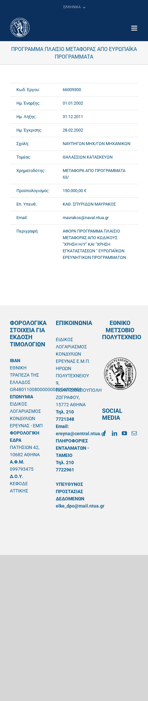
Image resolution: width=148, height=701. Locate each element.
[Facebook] (104, 433)
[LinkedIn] (114, 433)
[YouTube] (124, 433)
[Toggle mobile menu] (134, 28)
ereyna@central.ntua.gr (81, 433)
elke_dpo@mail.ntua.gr (80, 506)
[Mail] (134, 433)
